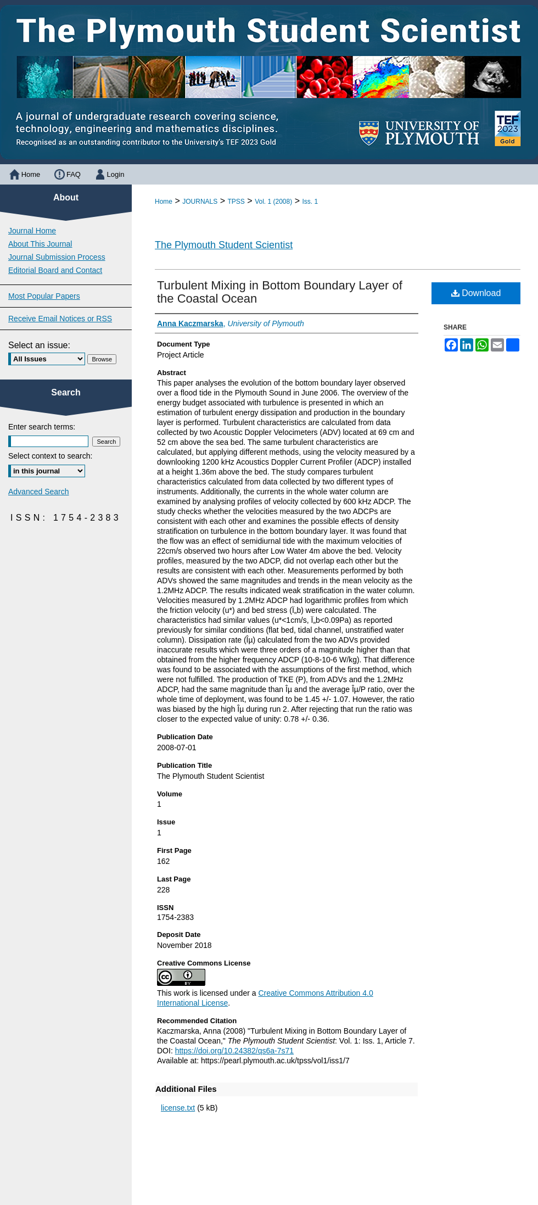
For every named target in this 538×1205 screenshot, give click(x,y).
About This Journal (40, 243)
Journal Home (32, 230)
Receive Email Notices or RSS (60, 318)
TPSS (236, 201)
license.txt (178, 1107)
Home (163, 201)
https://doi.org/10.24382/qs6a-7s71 (234, 1050)
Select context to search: (50, 455)
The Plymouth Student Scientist (224, 244)
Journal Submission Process (56, 257)
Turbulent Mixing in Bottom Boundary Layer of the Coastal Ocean (279, 291)
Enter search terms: (41, 426)
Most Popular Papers (44, 296)
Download (476, 293)
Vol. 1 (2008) (273, 201)
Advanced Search (38, 491)
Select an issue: (39, 345)
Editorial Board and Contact (55, 270)
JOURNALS (199, 201)
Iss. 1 (310, 201)
